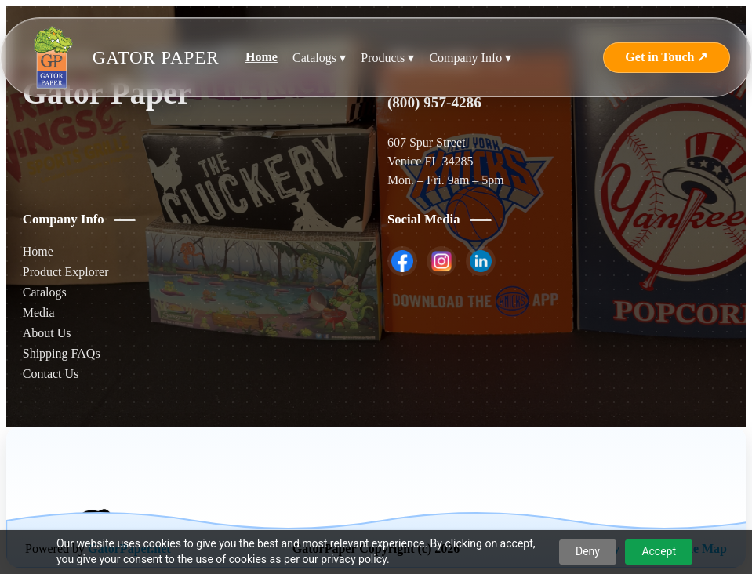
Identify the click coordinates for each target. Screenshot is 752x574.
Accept (658, 551)
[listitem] (402, 261)
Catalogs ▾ (319, 57)
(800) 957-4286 (434, 102)
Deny (588, 551)
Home (261, 57)
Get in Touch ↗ (666, 57)
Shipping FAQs (61, 353)
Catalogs (45, 292)
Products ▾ (387, 57)
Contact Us (51, 373)
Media (39, 312)
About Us (47, 333)
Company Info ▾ (470, 57)
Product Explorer (66, 271)
